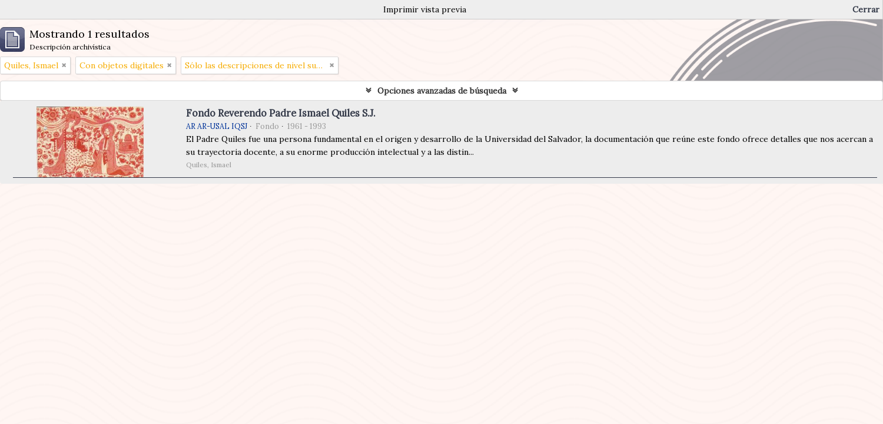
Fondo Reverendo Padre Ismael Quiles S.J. (281, 113)
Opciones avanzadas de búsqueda (441, 90)
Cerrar (865, 9)
